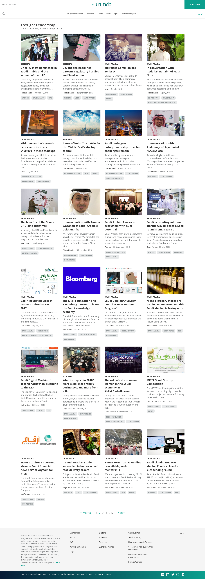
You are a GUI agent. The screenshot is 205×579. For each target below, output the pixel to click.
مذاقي (78, 492)
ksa (123, 492)
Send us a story (134, 537)
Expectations (70, 418)
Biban (131, 492)
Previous (86, 512)
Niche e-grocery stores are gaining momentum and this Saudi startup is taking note (165, 304)
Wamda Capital (112, 13)
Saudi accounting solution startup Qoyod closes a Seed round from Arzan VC (165, 225)
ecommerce (111, 94)
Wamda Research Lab (115, 252)
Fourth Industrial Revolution (161, 102)
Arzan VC (178, 252)
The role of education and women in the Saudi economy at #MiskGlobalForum (121, 385)
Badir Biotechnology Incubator (36, 335)
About (4, 4)
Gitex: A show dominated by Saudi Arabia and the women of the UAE (39, 71)
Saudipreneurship (114, 178)
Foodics (151, 492)
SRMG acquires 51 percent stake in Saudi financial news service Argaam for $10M (38, 468)
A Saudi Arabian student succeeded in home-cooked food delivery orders (80, 466)
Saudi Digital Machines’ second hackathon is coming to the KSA (39, 383)
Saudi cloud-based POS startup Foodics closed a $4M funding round (162, 466)
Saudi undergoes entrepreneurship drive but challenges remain (123, 147)
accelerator (27, 181)
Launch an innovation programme (137, 555)
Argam (41, 499)
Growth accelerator (31, 176)
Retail (109, 99)
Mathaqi (68, 492)
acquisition (27, 504)
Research (90, 13)
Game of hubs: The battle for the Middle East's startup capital (81, 147)
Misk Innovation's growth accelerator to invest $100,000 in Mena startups (38, 147)
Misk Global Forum (114, 421)
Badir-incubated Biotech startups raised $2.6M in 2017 (37, 304)
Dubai (95, 173)
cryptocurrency (29, 253)
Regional (25, 64)
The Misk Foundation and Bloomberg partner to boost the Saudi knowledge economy (81, 306)
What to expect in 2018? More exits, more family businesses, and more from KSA (80, 385)
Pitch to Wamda (135, 562)
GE (49, 410)
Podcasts (103, 537)
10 (112, 512)
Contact (12, 4)
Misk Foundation (87, 334)
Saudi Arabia (38, 98)
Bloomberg (69, 339)
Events (100, 13)
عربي (200, 14)
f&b (179, 331)
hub (86, 173)
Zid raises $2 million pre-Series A (121, 69)
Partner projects (129, 13)
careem (67, 98)
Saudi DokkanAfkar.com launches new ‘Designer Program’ (121, 304)
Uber (77, 98)
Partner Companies (78, 547)
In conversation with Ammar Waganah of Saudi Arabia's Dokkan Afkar (81, 225)
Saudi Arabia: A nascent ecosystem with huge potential (120, 225)
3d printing (153, 98)
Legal (72, 551)
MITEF (150, 411)
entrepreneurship (72, 173)
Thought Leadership (74, 13)
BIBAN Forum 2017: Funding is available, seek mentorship (123, 466)
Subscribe (195, 4)
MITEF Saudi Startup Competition (160, 382)
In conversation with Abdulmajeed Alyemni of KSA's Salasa (163, 147)
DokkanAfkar (70, 255)
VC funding (43, 331)
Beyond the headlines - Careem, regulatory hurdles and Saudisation (81, 71)
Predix (40, 410)
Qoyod (151, 252)
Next (120, 512)
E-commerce (69, 260)
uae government (45, 248)
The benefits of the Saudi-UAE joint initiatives (37, 224)
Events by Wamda (106, 547)
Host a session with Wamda (140, 542)
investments (85, 414)
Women (25, 98)
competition (169, 406)
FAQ (71, 542)
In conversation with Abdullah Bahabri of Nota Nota (163, 71)
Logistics (152, 176)
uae (50, 98)
